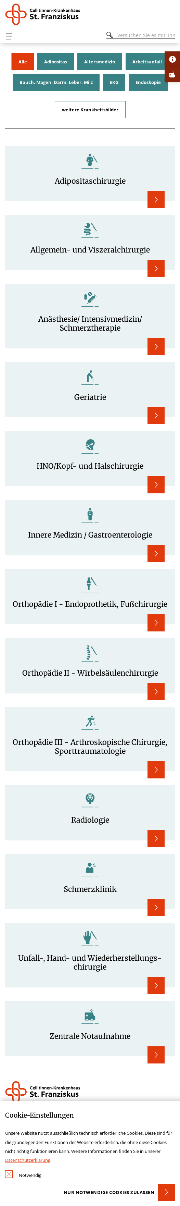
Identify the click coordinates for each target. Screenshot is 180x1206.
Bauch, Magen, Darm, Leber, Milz (56, 82)
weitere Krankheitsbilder (90, 110)
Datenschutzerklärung (27, 1160)
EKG (114, 82)
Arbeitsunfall (147, 61)
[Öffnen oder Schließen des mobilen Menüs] (9, 36)
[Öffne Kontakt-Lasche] (172, 59)
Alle (23, 61)
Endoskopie (148, 82)
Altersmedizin (99, 61)
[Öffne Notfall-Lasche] (172, 74)
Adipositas (55, 61)
